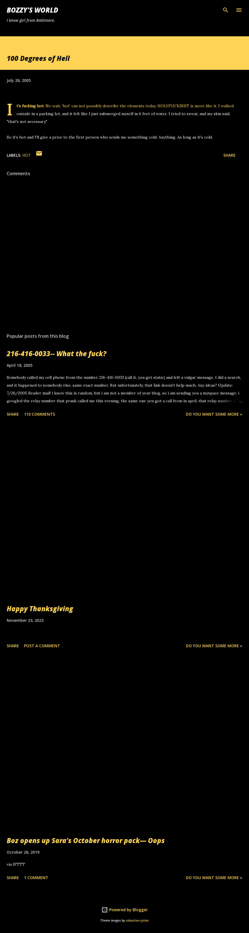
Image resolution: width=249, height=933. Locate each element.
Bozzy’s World (32, 10)
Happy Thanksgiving (40, 608)
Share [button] (229, 155)
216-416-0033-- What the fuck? (56, 353)
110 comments (39, 414)
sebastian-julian (137, 920)
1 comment (36, 877)
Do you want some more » (214, 414)
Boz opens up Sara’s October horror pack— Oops (86, 840)
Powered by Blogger (124, 909)
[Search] (225, 10)
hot (26, 155)
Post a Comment (42, 645)
